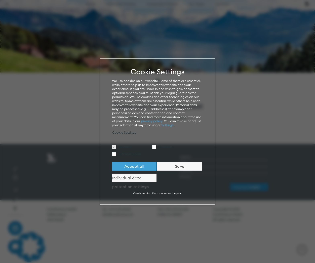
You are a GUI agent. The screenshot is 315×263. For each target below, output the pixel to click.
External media (128, 154)
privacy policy (151, 121)
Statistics (163, 146)
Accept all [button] (134, 166)
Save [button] (179, 166)
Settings (167, 125)
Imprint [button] (178, 193)
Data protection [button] (162, 193)
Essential (123, 146)
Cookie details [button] (141, 193)
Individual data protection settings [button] (130, 178)
